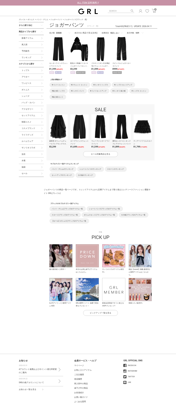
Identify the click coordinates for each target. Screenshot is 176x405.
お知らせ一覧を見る (27, 389)
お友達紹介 (79, 392)
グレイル (22, 19)
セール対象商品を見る (100, 154)
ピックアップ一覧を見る (100, 313)
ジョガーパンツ (56, 19)
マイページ (79, 365)
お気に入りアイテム (83, 370)
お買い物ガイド (81, 397)
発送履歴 (78, 379)
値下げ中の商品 (81, 388)
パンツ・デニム (42, 19)
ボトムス (31, 19)
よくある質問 (80, 401)
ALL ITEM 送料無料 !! (88, 2)
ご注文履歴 (79, 374)
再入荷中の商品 (81, 383)
